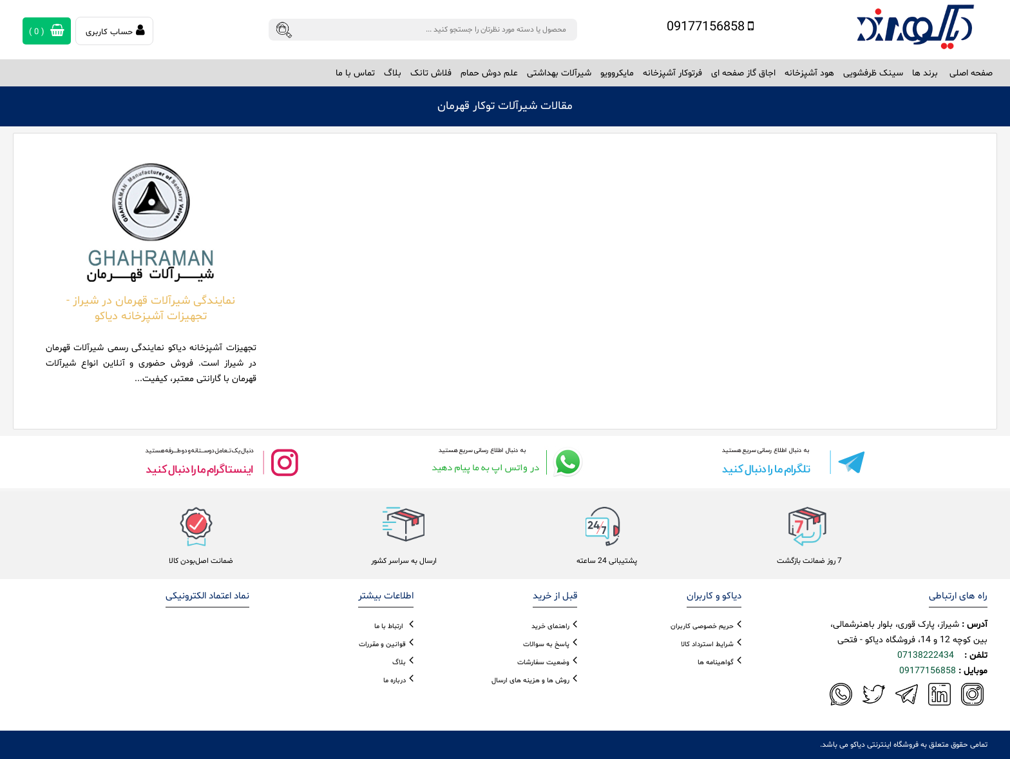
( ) (46, 31)
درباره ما (394, 680)
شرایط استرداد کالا (707, 644)
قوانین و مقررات (382, 644)
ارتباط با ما (388, 626)
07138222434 (925, 655)
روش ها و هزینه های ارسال (530, 680)
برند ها (925, 73)
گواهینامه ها (716, 662)
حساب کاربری (115, 31)
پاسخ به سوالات (546, 644)
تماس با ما (355, 73)
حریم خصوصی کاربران (702, 626)
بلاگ (392, 73)
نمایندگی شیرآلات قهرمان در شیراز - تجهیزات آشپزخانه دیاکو (150, 308)
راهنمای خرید (550, 626)
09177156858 (710, 27)
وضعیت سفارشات (543, 662)
